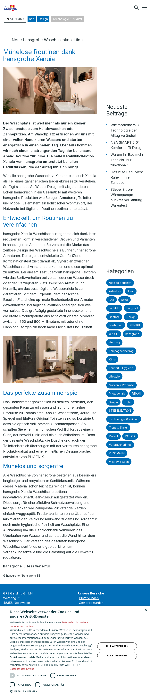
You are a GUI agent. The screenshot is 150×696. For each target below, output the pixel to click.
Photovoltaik (117, 393)
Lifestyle (114, 376)
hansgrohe (132, 334)
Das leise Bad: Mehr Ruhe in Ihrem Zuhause (127, 177)
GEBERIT (135, 325)
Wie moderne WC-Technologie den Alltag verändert (126, 130)
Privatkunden (89, 598)
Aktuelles (115, 291)
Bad (31, 19)
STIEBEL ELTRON (120, 410)
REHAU (136, 393)
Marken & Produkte (121, 385)
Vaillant (113, 436)
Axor (131, 291)
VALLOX (130, 436)
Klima (112, 359)
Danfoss (114, 317)
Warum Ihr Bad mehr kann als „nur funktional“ (127, 159)
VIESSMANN (117, 453)
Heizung (114, 342)
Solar (128, 402)
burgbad (132, 308)
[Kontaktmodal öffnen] (128, 8)
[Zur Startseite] (23, 8)
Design (43, 19)
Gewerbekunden (91, 603)
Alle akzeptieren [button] (117, 646)
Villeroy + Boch (119, 461)
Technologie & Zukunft (67, 19)
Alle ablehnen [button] (117, 655)
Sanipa (113, 402)
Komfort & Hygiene (121, 368)
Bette (124, 299)
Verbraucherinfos (120, 444)
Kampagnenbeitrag (121, 351)
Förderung (115, 325)
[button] (144, 7)
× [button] (145, 610)
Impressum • (17, 626)
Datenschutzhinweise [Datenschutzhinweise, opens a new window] (22, 669)
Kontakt (29, 626)
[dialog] (75, 651)
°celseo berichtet (120, 282)
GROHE (113, 334)
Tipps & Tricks (118, 427)
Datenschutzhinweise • (75, 622)
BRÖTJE (114, 308)
